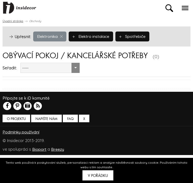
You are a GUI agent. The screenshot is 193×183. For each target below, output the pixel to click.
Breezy (57, 149)
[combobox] (50, 68)
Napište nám (46, 119)
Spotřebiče (134, 36)
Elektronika (50, 36)
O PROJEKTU (16, 119)
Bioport (39, 149)
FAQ (70, 119)
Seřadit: (10, 67)
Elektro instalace (92, 36)
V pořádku (98, 175)
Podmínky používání (21, 131)
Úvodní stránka (13, 21)
